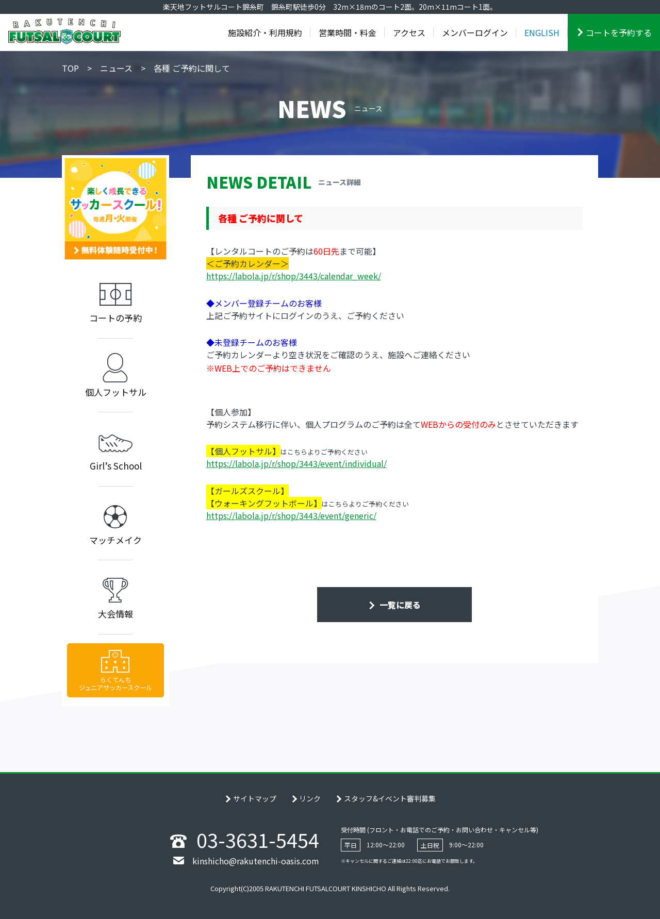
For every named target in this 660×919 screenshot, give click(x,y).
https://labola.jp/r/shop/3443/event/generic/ (291, 515)
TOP (70, 68)
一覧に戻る (399, 604)
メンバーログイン (475, 32)
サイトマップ (254, 798)
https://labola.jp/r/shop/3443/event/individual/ (296, 463)
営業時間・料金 (347, 32)
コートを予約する (619, 32)
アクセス (409, 32)
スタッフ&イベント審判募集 (390, 798)
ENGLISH (541, 32)
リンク (310, 798)
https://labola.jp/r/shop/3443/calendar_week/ (293, 276)
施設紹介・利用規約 (265, 32)
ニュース (116, 68)
